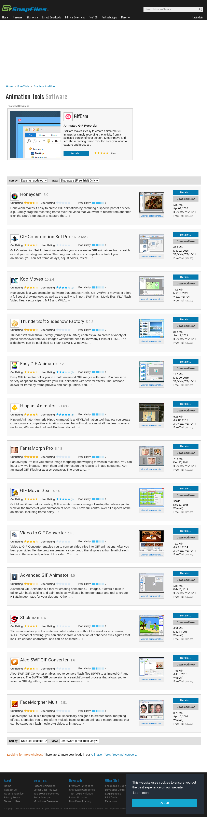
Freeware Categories (81, 785)
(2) (72, 372)
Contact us (10, 789)
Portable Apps (42, 797)
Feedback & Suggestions (120, 785)
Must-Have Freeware (46, 801)
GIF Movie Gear (35, 490)
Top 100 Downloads (81, 793)
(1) (72, 287)
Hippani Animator (38, 405)
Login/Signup (113, 793)
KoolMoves (31, 279)
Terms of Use (12, 801)
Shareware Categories (82, 789)
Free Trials (23, 86)
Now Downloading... (81, 801)
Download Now (186, 198)
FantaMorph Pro (36, 448)
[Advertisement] (103, 53)
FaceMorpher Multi (39, 702)
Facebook (111, 801)
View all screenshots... (152, 216)
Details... (76, 153)
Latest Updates (78, 797)
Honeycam (31, 194)
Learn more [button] (141, 793)
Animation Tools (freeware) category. (114, 754)
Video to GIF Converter (43, 532)
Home (9, 86)
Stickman (29, 617)
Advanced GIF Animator (44, 575)
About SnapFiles (14, 793)
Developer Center (115, 789)
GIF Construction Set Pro (45, 236)
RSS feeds (111, 797)
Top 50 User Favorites (46, 793)
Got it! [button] (165, 803)
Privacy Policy (12, 797)
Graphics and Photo (45, 86)
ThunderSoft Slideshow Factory (52, 321)
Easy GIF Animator (38, 363)
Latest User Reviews (45, 789)
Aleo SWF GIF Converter (44, 659)
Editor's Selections (44, 785)
